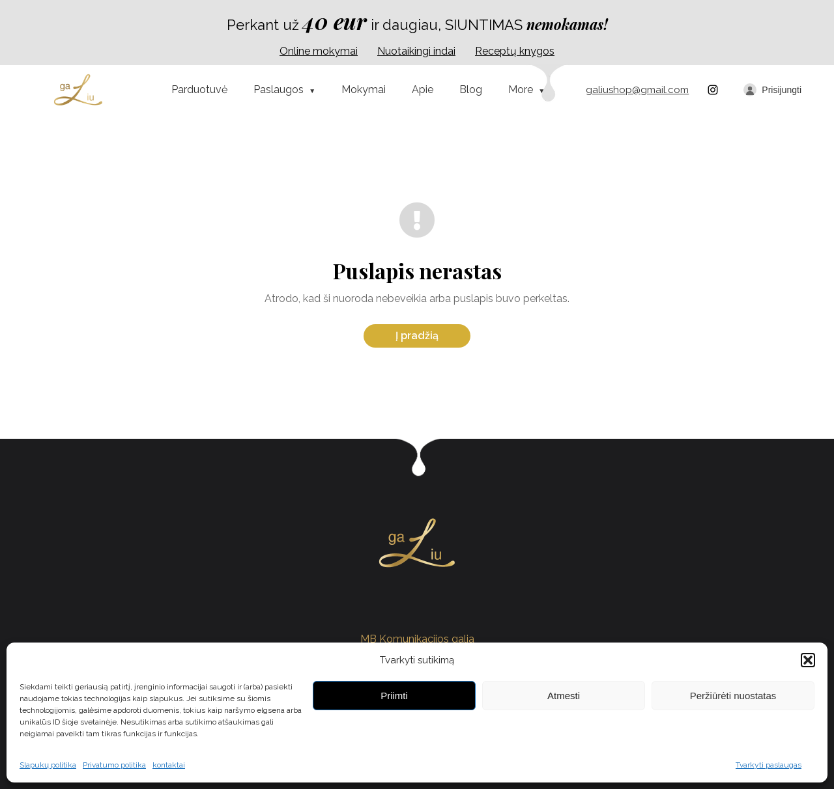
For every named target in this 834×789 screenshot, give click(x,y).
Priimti (394, 695)
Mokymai (363, 89)
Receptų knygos (514, 51)
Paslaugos (278, 89)
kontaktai (168, 764)
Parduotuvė (199, 89)
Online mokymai (319, 51)
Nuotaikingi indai (416, 51)
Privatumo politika (114, 764)
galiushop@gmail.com (637, 90)
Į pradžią (417, 335)
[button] (807, 660)
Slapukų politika (48, 764)
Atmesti (563, 695)
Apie (422, 89)
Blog (470, 89)
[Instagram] (713, 90)
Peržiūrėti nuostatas (733, 695)
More (520, 89)
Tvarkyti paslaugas (768, 764)
